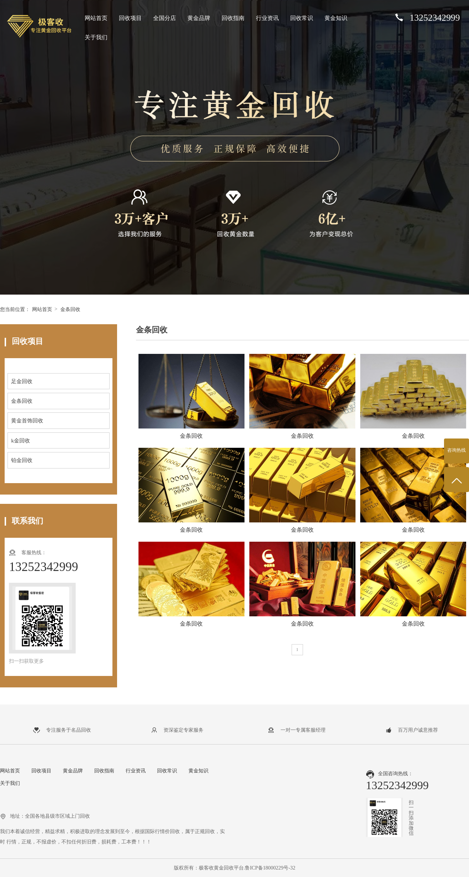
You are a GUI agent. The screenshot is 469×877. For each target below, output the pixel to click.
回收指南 (233, 18)
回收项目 (130, 18)
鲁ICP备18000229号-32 (270, 868)
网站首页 (96, 18)
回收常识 (301, 18)
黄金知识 (335, 18)
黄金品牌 (198, 18)
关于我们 (96, 37)
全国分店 (164, 18)
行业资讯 (267, 18)
